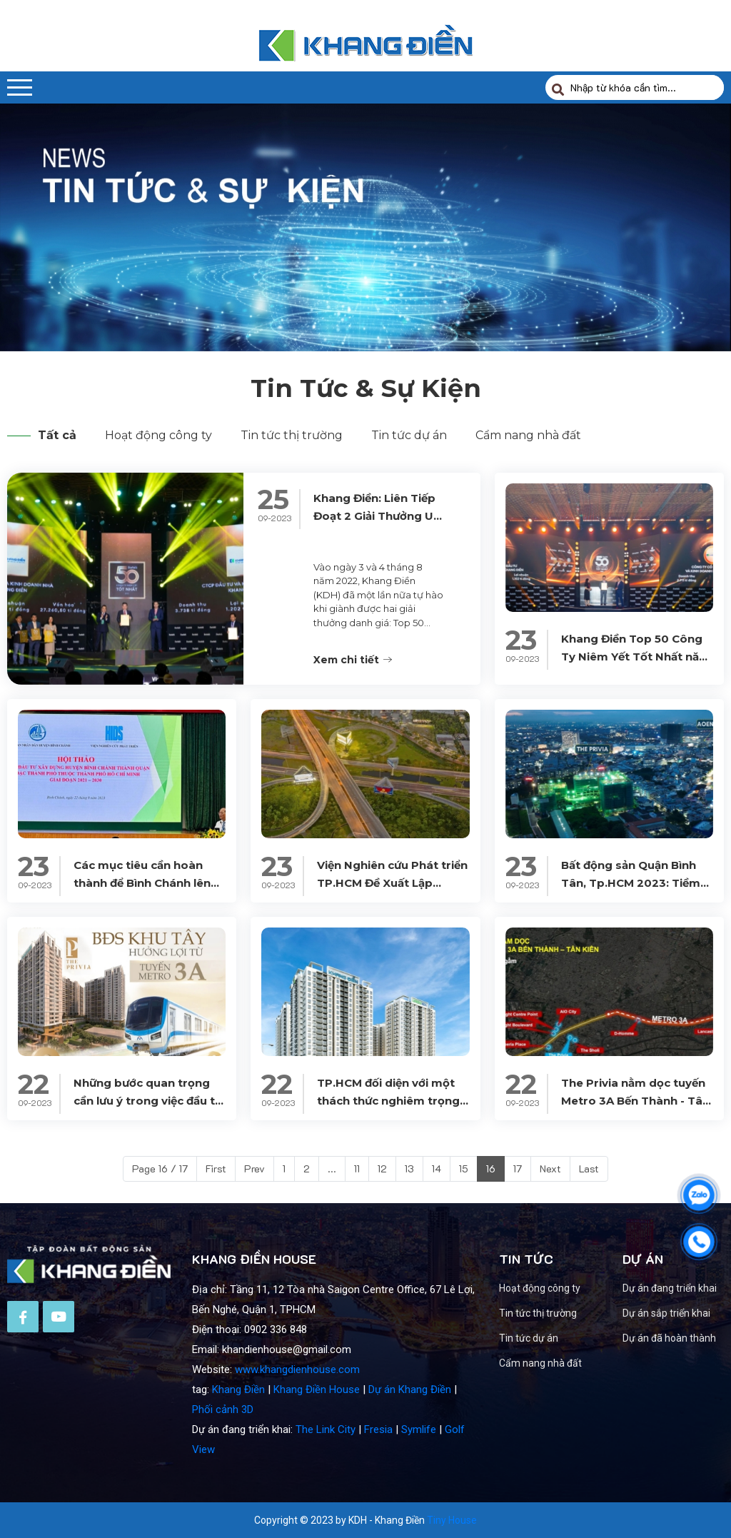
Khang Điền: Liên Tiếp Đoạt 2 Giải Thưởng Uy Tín (376, 569)
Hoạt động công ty (158, 435)
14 (436, 1168)
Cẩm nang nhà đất (528, 435)
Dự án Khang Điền (409, 1450)
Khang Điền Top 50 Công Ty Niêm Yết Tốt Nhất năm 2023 (635, 711)
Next (550, 1168)
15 (463, 1168)
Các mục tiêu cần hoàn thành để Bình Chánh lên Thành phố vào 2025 (142, 936)
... (332, 1168)
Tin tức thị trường (292, 435)
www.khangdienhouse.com (297, 1430)
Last (589, 1168)
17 (517, 1168)
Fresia (378, 1490)
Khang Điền (238, 1450)
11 (357, 1168)
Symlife (418, 1490)
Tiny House (452, 1520)
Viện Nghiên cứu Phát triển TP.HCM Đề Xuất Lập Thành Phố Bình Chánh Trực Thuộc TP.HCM (392, 936)
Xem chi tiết (352, 721)
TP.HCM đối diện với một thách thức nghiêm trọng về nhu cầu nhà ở (388, 1154)
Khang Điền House (316, 1450)
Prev (254, 1168)
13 (409, 1168)
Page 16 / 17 (160, 1168)
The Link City (326, 1490)
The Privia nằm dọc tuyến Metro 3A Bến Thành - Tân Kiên (635, 1154)
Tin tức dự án (409, 435)
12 (382, 1168)
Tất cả (41, 435)
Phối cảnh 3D (222, 1470)
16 (490, 1168)
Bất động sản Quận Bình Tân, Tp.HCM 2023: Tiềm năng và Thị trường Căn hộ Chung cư (636, 936)
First (216, 1168)
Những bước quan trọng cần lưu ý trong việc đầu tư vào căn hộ (148, 1154)
